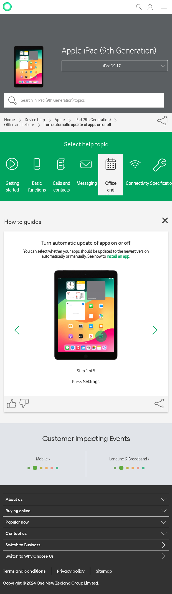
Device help (35, 119)
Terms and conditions (24, 571)
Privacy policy (70, 571)
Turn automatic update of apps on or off (77, 124)
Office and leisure (19, 124)
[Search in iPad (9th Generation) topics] (84, 100)
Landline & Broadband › (129, 459)
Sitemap (104, 571)
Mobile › (43, 459)
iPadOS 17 (112, 65)
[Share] (167, 119)
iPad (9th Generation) (93, 119)
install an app (118, 256)
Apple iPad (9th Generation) (109, 50)
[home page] (7, 6)
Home (9, 119)
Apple (60, 119)
